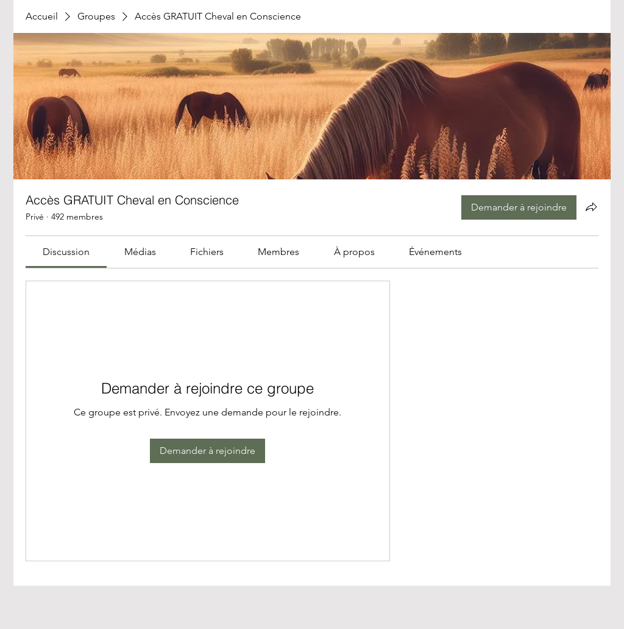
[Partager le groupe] (591, 206)
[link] (66, 251)
